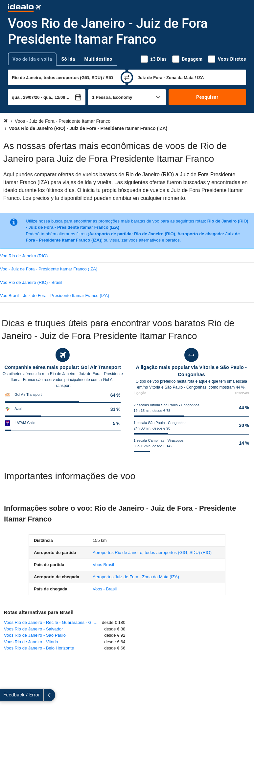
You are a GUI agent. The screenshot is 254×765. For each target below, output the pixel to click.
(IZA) (136, 576)
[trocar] (127, 77)
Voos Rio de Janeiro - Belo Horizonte (39, 648)
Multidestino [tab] (98, 59)
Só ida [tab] (68, 59)
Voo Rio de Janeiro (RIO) (24, 255)
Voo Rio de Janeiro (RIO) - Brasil (31, 282)
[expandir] (6, 695)
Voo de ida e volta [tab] (32, 59)
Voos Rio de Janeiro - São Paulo (35, 635)
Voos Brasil (103, 564)
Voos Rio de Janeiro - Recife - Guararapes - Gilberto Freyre (53, 622)
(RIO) (152, 552)
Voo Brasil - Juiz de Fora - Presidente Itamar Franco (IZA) (54, 295)
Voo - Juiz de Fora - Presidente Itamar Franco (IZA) (48, 268)
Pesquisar (207, 97)
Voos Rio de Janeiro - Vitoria (31, 641)
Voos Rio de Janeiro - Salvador (33, 629)
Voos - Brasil (105, 588)
